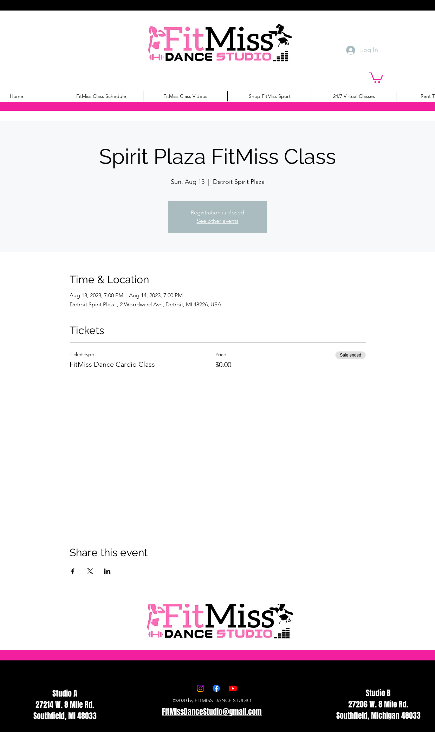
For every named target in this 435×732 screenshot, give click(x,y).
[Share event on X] (90, 571)
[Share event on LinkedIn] (107, 571)
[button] (376, 77)
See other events (218, 221)
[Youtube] (233, 688)
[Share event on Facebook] (73, 571)
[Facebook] (216, 688)
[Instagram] (200, 688)
